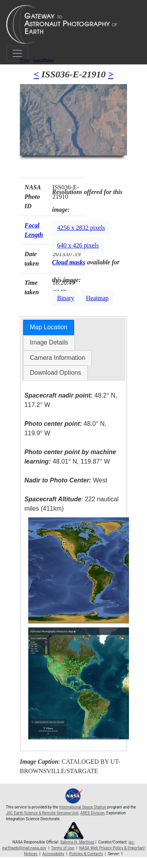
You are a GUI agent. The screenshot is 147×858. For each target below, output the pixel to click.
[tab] (48, 327)
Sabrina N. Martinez (77, 842)
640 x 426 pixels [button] (78, 245)
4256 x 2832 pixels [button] (81, 227)
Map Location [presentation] (48, 327)
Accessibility (53, 854)
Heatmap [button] (97, 298)
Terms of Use (62, 848)
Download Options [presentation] (55, 372)
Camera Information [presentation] (57, 357)
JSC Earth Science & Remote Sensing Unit (42, 813)
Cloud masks (68, 262)
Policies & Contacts (86, 854)
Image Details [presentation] (49, 342)
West (65, 480)
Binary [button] (65, 298)
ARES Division (92, 813)
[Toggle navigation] (17, 53)
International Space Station (82, 807)
